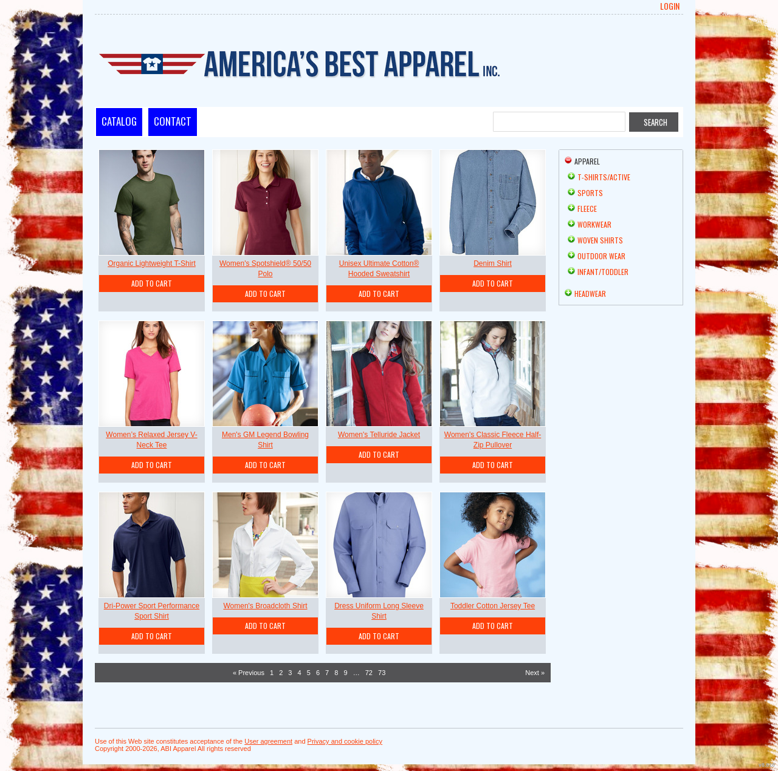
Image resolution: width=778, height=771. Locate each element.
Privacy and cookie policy (345, 741)
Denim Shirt (492, 263)
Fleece (587, 208)
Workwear (594, 224)
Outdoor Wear (601, 256)
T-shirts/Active (603, 177)
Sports (590, 193)
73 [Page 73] (381, 672)
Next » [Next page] (535, 672)
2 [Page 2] (281, 672)
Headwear (590, 293)
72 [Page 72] (369, 672)
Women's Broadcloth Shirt (265, 606)
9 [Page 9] (345, 672)
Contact (172, 121)
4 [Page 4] (299, 672)
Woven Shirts (600, 240)
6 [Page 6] (318, 672)
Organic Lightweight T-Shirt (152, 263)
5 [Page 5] (309, 672)
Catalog (119, 121)
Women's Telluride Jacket (379, 434)
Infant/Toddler (602, 272)
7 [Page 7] (327, 672)
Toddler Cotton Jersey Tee (492, 606)
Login (670, 6)
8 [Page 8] (336, 672)
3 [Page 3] (290, 672)
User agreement (268, 741)
